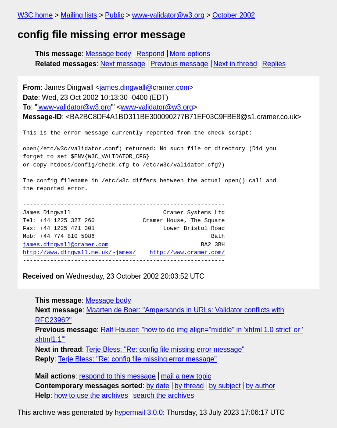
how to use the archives (91, 395)
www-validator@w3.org (168, 15)
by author (260, 385)
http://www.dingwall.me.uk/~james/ (79, 253)
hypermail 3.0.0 (138, 412)
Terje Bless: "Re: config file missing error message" (165, 349)
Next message (122, 63)
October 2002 (233, 15)
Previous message (179, 63)
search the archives (163, 395)
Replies (274, 63)
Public (114, 15)
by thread (189, 385)
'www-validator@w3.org (74, 107)
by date (157, 385)
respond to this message (117, 376)
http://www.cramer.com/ (187, 253)
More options (190, 53)
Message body (108, 53)
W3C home (35, 15)
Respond (150, 53)
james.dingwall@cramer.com (145, 87)
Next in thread (235, 63)
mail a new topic (186, 376)
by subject (224, 385)
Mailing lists (79, 15)
